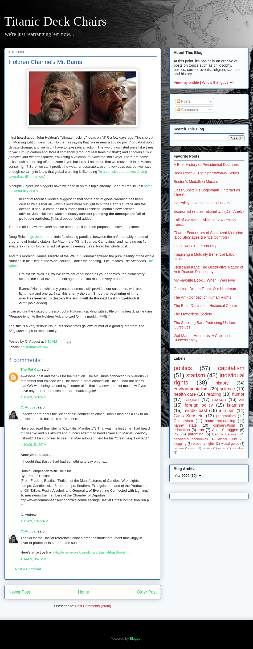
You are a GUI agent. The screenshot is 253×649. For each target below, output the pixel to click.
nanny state (185, 425)
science (227, 388)
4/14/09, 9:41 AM (33, 559)
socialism (238, 448)
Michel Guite (227, 439)
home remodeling (220, 421)
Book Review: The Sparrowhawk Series (206, 173)
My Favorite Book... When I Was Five (204, 280)
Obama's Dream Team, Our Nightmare (205, 289)
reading (213, 394)
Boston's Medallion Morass (196, 181)
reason (219, 399)
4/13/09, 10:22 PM (34, 521)
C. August (29, 407)
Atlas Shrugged (225, 430)
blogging (180, 444)
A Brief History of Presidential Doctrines (206, 164)
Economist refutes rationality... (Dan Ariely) (209, 211)
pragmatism (226, 416)
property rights (204, 444)
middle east (195, 410)
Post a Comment (28, 569)
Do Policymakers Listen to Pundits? (203, 203)
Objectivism (183, 421)
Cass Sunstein (188, 415)
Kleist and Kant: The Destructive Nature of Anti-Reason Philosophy (208, 269)
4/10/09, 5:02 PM (33, 397)
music (222, 448)
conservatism (224, 425)
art (241, 399)
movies (207, 448)
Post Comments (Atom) (93, 606)
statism (195, 375)
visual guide (230, 444)
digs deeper (37, 237)
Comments (188, 109)
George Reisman (225, 434)
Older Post (147, 592)
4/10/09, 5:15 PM (33, 445)
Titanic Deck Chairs (55, 21)
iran (201, 430)
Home (83, 592)
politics (183, 368)
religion (191, 399)
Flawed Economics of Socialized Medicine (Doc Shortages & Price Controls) (208, 235)
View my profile (186, 82)
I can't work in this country (195, 246)
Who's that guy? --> (218, 82)
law (176, 434)
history (221, 383)
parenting (195, 434)
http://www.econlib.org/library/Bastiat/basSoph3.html (93, 552)
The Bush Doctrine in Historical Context (206, 305)
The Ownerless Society (193, 314)
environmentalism (34, 347)
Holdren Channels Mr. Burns (45, 62)
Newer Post (19, 592)
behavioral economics (191, 439)
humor (238, 394)
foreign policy (199, 405)
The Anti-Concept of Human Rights (202, 297)
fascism (179, 448)
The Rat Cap (31, 369)
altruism (227, 410)
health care (185, 394)
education (182, 430)
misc (193, 448)
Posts (183, 101)
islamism (235, 405)
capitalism (231, 368)
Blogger (135, 638)
